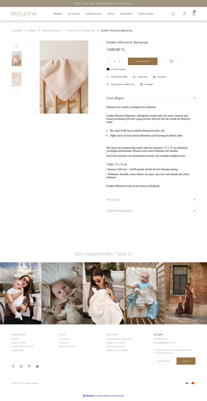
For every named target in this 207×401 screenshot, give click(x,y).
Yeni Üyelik (64, 339)
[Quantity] (114, 61)
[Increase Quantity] (119, 61)
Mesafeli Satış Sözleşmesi (119, 339)
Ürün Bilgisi (115, 98)
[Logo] (24, 14)
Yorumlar (113, 200)
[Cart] (193, 14)
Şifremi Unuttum (67, 346)
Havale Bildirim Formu (23, 346)
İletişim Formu (19, 343)
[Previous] (16, 93)
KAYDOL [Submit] (186, 364)
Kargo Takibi (18, 350)
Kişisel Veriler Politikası (117, 350)
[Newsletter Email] (174, 364)
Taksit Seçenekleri (119, 211)
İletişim (15, 339)
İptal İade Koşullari (115, 346)
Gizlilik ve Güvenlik (115, 343)
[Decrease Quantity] (109, 61)
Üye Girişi (63, 343)
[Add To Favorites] (171, 61)
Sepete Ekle (142, 61)
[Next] (16, 47)
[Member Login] (184, 14)
